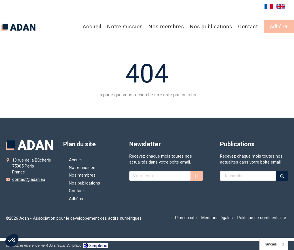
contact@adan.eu (28, 179)
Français (270, 244)
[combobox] (273, 244)
